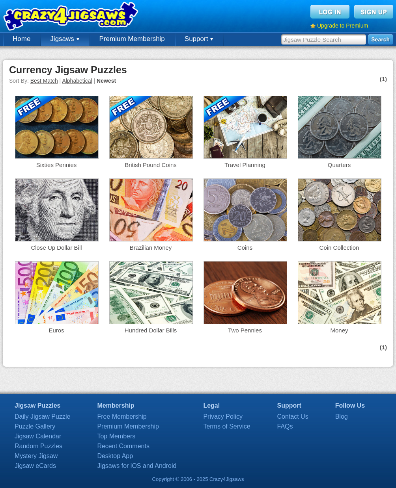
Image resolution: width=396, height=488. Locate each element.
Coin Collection (339, 247)
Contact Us (292, 416)
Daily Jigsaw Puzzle (42, 416)
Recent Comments (123, 446)
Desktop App (115, 456)
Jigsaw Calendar (38, 436)
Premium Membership (132, 39)
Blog (341, 416)
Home (21, 39)
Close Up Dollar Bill (56, 247)
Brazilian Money (151, 247)
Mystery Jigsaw (36, 456)
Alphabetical (77, 81)
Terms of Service (226, 426)
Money (339, 330)
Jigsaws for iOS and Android (136, 465)
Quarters (339, 164)
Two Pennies (245, 330)
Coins (244, 247)
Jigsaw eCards (35, 465)
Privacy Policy (223, 416)
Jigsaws (64, 39)
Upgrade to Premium (342, 25)
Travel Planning (244, 164)
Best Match (44, 81)
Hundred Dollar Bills (151, 330)
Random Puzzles (38, 446)
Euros (56, 330)
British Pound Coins (151, 164)
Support (199, 39)
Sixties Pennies (56, 164)
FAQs (285, 426)
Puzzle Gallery (35, 426)
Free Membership (121, 416)
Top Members (116, 436)
